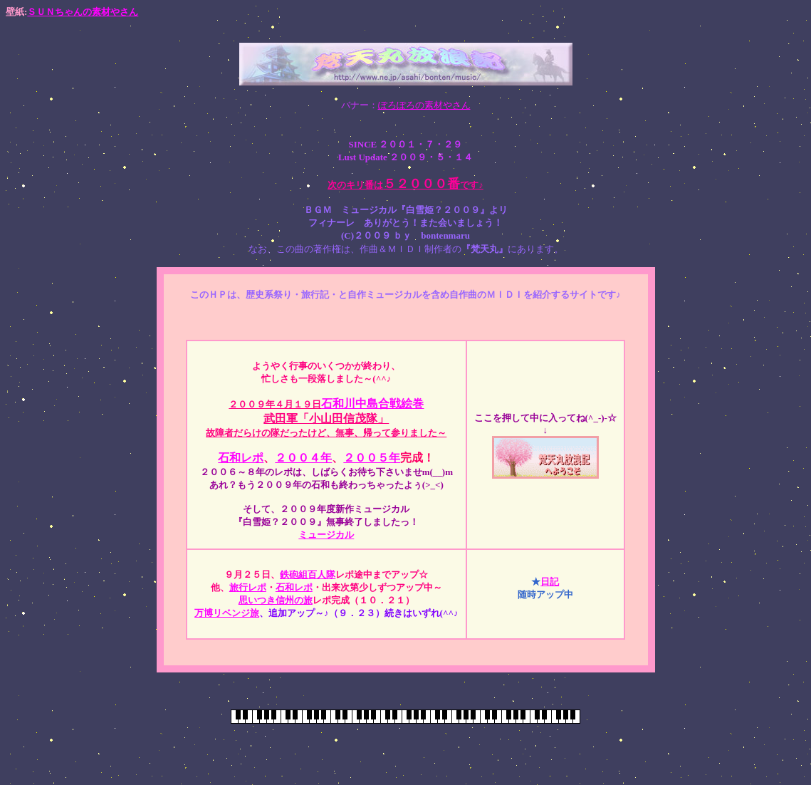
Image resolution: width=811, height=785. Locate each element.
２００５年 (371, 458)
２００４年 (303, 458)
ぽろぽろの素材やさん (424, 105)
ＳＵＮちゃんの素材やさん (82, 11)
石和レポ (240, 458)
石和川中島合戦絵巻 (372, 403)
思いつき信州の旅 (276, 600)
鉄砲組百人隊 (307, 574)
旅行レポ (247, 587)
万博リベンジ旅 (226, 613)
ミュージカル (326, 534)
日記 (549, 581)
